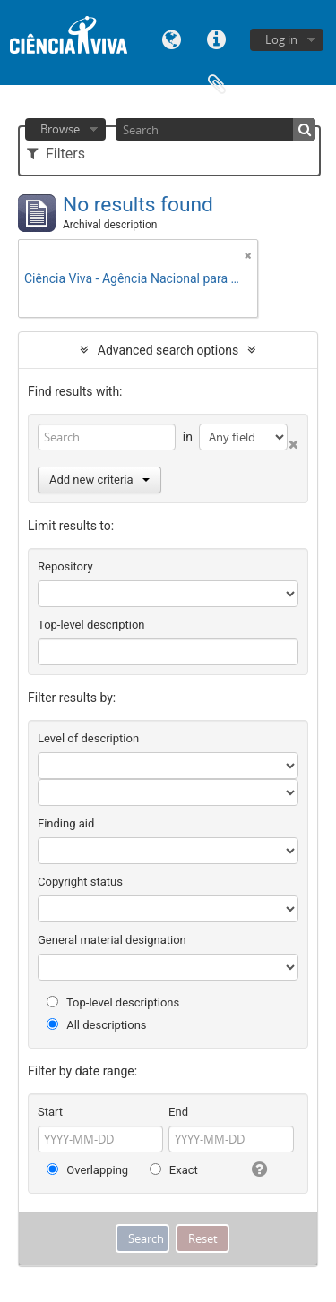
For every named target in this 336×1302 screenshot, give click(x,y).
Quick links (216, 38)
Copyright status (80, 881)
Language (172, 38)
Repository (65, 566)
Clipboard (216, 83)
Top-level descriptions (113, 1002)
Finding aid (66, 823)
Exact (174, 1170)
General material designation (112, 940)
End (178, 1111)
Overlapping (87, 1170)
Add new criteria (99, 479)
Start (50, 1111)
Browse (60, 129)
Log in (281, 39)
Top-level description (91, 624)
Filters (56, 153)
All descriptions (97, 1025)
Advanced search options (168, 350)
